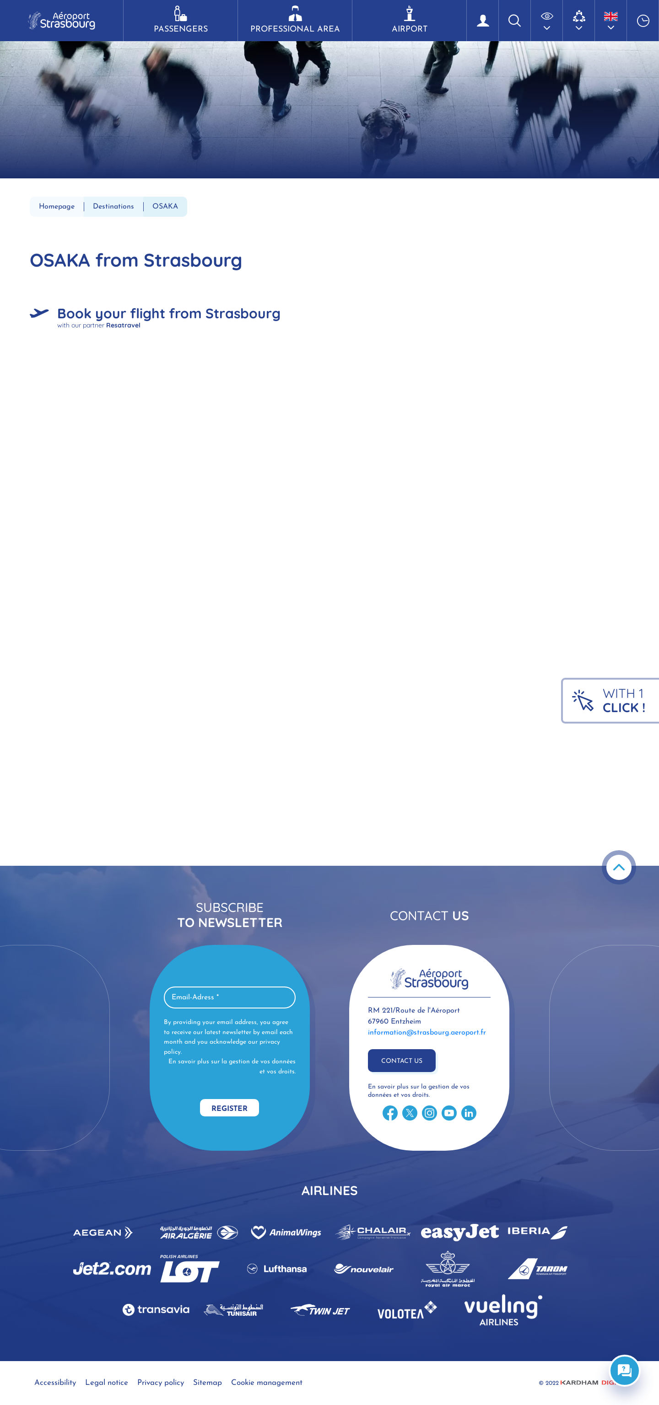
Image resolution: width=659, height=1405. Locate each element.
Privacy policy (160, 1383)
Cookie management (266, 1383)
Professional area (295, 19)
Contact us (401, 1061)
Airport (409, 19)
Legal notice (106, 1383)
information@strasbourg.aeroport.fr (427, 1032)
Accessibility (55, 1383)
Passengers (180, 19)
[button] (547, 20)
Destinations (113, 206)
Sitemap (207, 1383)
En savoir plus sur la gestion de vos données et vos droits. (232, 1066)
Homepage (57, 206)
